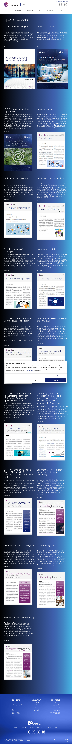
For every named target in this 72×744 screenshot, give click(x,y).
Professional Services (29, 11)
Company (63, 12)
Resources (41, 12)
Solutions (7, 12)
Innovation (55, 700)
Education (36, 700)
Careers (15, 727)
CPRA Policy (66, 740)
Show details (60, 375)
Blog (67, 1)
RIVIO (13, 707)
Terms (55, 739)
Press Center (40, 727)
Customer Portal (58, 1)
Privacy (61, 739)
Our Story (32, 727)
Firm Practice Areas (17, 11)
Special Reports (56, 710)
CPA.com (36, 723)
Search (56, 727)
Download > (7, 47)
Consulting (36, 709)
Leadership (23, 727)
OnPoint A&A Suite (16, 706)
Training (36, 707)
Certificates (36, 706)
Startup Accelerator (55, 709)
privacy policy (30, 370)
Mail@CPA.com (15, 712)
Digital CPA (36, 702)
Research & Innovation (50, 11)
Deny (36, 380)
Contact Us (48, 727)
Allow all (56, 380)
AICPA (64, 1)
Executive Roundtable (55, 712)
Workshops (36, 704)
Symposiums (57, 713)
